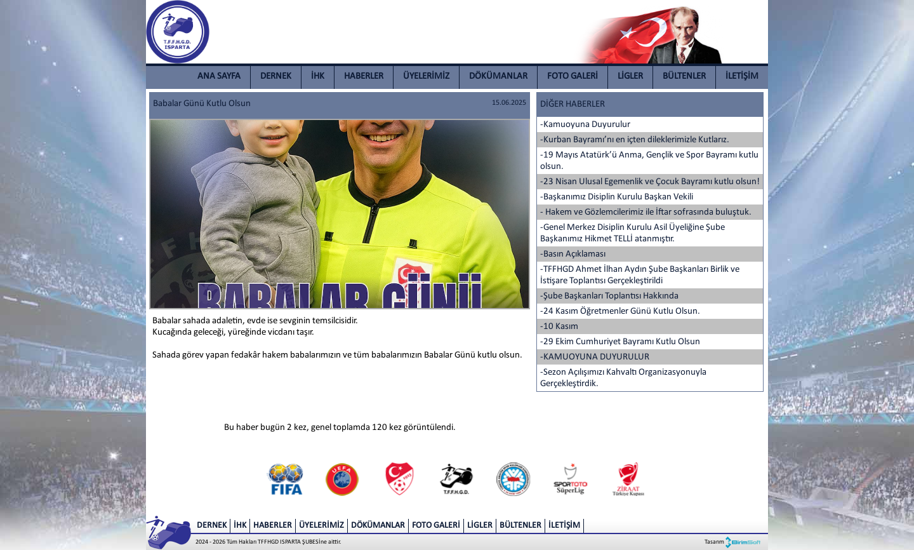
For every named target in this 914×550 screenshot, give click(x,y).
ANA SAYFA (219, 76)
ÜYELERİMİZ (426, 76)
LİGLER (630, 76)
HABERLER (363, 76)
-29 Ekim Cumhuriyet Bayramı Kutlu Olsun (620, 342)
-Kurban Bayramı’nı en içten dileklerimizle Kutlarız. (634, 140)
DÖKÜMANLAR (498, 76)
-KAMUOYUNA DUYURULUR (594, 357)
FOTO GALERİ (572, 76)
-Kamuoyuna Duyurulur (585, 125)
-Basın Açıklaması (573, 254)
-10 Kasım (559, 327)
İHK (317, 76)
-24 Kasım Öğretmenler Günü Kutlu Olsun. (620, 311)
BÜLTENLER (684, 76)
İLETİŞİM (741, 76)
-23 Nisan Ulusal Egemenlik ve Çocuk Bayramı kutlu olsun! (650, 182)
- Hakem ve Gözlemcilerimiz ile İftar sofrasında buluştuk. (646, 212)
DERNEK (275, 76)
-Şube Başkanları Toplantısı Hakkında (609, 296)
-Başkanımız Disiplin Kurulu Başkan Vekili (616, 197)
